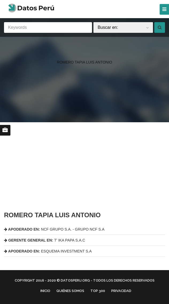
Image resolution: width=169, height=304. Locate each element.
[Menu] (164, 9)
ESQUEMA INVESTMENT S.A (48, 251)
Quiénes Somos (70, 291)
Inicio (45, 291)
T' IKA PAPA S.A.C (44, 240)
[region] (84, 51)
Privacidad (121, 291)
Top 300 (97, 291)
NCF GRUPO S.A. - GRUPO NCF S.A (54, 229)
